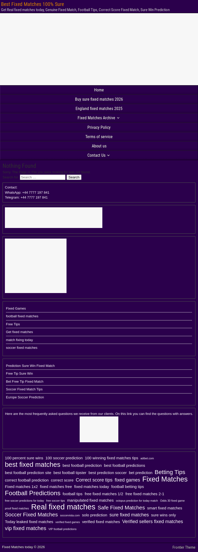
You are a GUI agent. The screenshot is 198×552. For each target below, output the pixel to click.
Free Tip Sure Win (19, 373)
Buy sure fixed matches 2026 (99, 99)
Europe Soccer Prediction (25, 397)
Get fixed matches (19, 332)
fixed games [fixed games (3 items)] (127, 480)
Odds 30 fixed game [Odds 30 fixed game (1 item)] (172, 500)
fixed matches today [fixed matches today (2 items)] (91, 486)
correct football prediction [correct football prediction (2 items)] (27, 480)
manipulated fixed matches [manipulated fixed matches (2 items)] (90, 500)
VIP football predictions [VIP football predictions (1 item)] (62, 529)
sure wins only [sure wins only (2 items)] (163, 515)
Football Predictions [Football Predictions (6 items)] (32, 493)
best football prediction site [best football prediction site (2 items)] (28, 472)
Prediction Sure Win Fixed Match (30, 366)
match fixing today (19, 340)
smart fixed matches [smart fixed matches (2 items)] (164, 508)
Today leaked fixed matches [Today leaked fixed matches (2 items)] (29, 521)
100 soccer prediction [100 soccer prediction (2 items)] (63, 458)
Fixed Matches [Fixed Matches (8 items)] (165, 479)
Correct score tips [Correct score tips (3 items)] (94, 480)
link (129, 414)
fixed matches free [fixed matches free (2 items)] (56, 486)
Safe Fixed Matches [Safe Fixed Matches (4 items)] (121, 507)
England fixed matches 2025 (99, 108)
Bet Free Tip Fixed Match (24, 381)
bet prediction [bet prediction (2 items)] (140, 472)
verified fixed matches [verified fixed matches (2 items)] (101, 521)
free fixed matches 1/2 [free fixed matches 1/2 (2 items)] (104, 494)
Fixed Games (16, 308)
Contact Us (96, 155)
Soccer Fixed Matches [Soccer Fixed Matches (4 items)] (31, 514)
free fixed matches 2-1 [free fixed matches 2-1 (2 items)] (145, 494)
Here (8, 414)
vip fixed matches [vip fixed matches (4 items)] (25, 528)
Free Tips (13, 324)
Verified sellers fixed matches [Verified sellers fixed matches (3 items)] (152, 521)
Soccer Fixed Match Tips (24, 389)
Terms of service (99, 136)
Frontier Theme (183, 547)
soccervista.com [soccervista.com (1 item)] (70, 515)
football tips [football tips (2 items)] (72, 494)
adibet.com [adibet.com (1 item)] (147, 458)
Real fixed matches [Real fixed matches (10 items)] (63, 507)
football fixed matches (22, 316)
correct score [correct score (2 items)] (62, 480)
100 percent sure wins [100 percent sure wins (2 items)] (24, 458)
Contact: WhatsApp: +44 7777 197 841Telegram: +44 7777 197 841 (27, 192)
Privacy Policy (99, 127)
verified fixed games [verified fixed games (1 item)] (67, 522)
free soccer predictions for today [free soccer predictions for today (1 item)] (24, 500)
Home (99, 90)
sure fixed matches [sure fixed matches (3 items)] (129, 514)
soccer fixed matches (21, 348)
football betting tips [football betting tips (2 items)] (127, 486)
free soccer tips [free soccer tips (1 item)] (55, 500)
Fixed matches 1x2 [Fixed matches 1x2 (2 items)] (21, 486)
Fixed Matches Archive (96, 117)
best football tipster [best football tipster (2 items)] (69, 472)
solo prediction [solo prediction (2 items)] (94, 515)
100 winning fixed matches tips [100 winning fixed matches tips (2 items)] (111, 458)
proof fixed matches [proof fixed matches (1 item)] (17, 508)
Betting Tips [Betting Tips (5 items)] (170, 472)
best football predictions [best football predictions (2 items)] (124, 465)
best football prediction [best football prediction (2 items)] (82, 465)
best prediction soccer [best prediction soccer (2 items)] (108, 472)
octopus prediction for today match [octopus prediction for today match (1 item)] (137, 500)
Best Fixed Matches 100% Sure (32, 4)
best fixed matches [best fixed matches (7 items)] (32, 464)
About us (99, 146)
